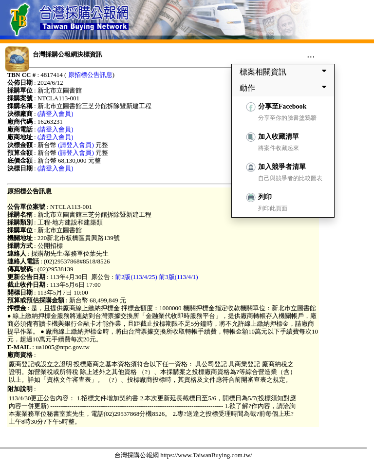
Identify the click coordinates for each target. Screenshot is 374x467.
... (311, 54)
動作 (285, 87)
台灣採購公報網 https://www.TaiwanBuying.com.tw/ (183, 455)
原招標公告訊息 (90, 74)
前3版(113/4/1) (178, 276)
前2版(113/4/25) (136, 276)
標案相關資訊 (285, 71)
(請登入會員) (55, 113)
